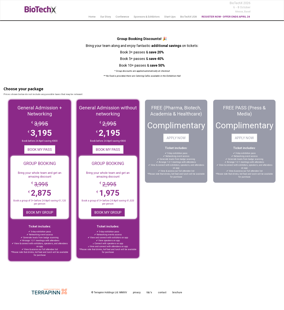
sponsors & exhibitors (147, 16)
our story (105, 16)
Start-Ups (170, 16)
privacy (137, 292)
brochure (177, 292)
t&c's (149, 292)
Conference (122, 16)
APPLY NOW (176, 138)
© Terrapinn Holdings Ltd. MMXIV (109, 292)
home (92, 16)
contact (162, 292)
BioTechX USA (188, 16)
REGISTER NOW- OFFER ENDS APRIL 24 (226, 16)
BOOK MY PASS (40, 149)
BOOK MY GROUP (39, 212)
